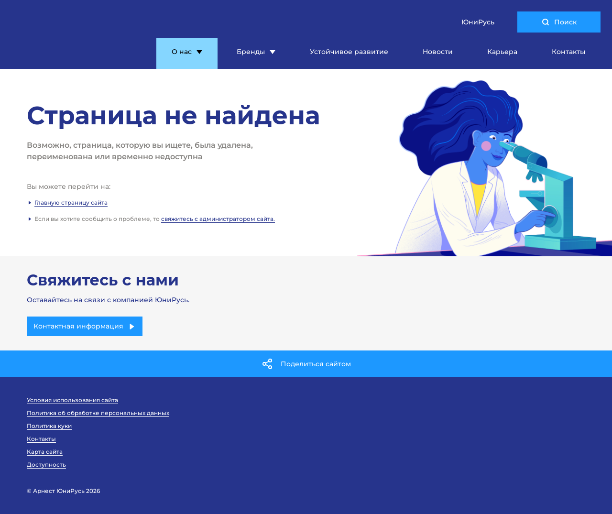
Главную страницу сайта (71, 202)
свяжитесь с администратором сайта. (218, 218)
